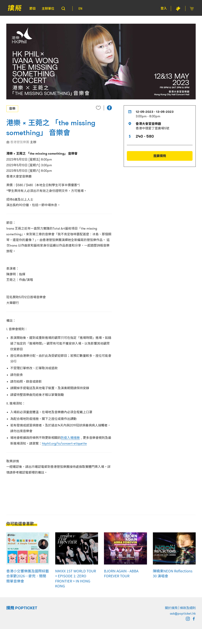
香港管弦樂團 (19, 142)
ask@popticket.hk (183, 613)
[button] (109, 107)
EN (80, 8)
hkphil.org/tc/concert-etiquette (64, 443)
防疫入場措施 (70, 438)
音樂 (12, 108)
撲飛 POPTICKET (21, 607)
